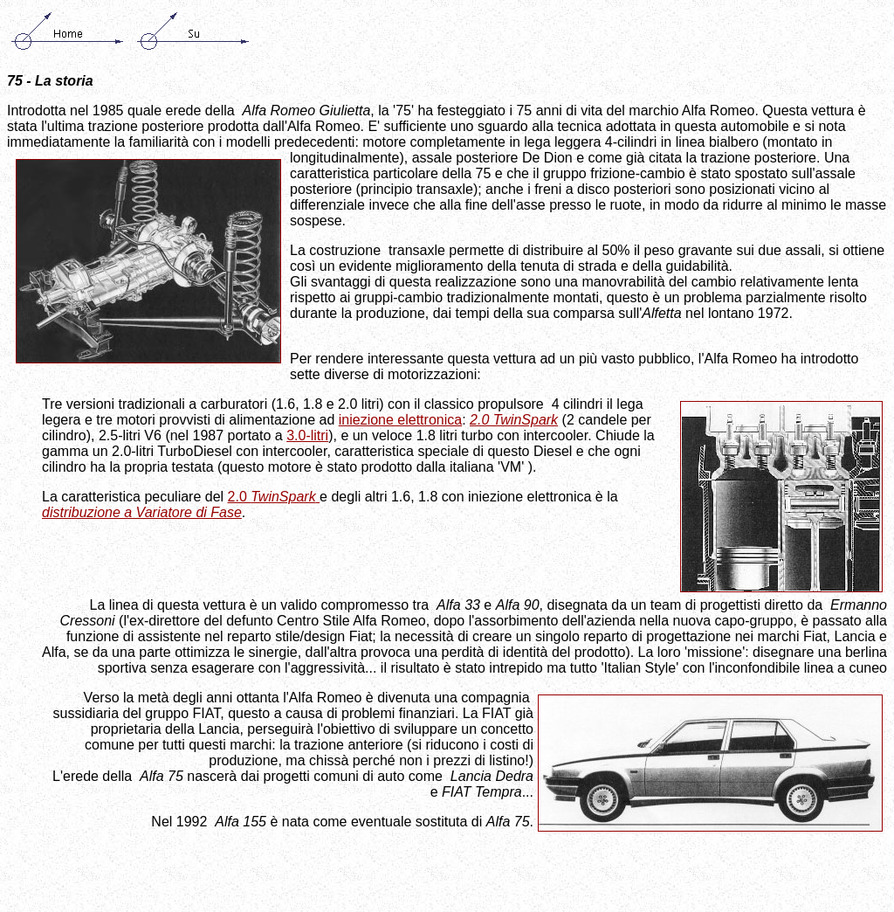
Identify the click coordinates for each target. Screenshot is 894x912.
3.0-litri (307, 435)
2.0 (274, 496)
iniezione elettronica (400, 419)
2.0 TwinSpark (514, 419)
